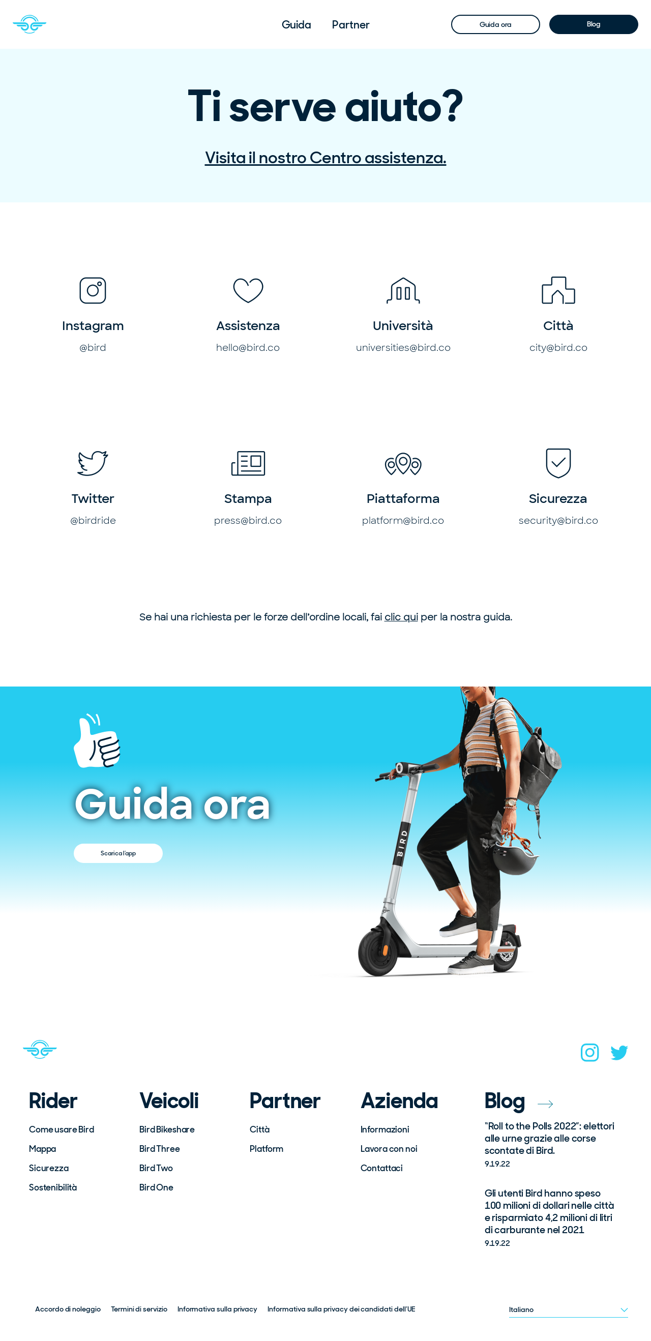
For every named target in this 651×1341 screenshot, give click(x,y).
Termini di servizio (139, 1309)
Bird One (156, 1187)
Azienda (400, 1101)
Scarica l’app (118, 853)
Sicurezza (49, 1168)
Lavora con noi (389, 1148)
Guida (297, 25)
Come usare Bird (61, 1129)
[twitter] (619, 1056)
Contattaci (382, 1168)
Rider (53, 1101)
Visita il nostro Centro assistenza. (326, 157)
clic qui (401, 617)
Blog (594, 23)
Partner (350, 25)
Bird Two (156, 1168)
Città (259, 1129)
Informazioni (385, 1129)
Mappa (42, 1148)
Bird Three (159, 1148)
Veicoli (169, 1101)
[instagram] (590, 1056)
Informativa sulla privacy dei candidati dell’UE (342, 1309)
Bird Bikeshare (167, 1129)
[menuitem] (297, 25)
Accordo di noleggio (68, 1309)
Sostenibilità (53, 1187)
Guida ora (496, 24)
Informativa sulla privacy (217, 1309)
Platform (266, 1148)
